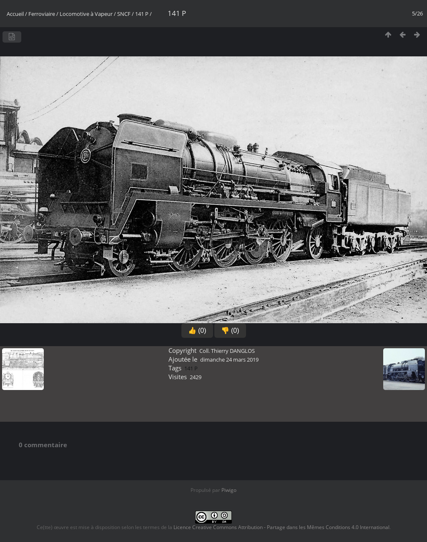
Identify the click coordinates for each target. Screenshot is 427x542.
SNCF (124, 14)
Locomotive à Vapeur (86, 14)
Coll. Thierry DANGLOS (227, 351)
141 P (141, 14)
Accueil (15, 14)
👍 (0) (197, 330)
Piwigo (228, 490)
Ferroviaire (41, 14)
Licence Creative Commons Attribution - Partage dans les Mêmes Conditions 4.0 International (281, 527)
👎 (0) (230, 330)
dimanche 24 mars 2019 (229, 359)
